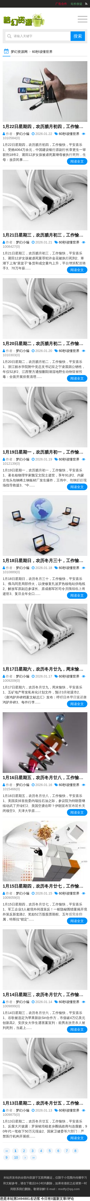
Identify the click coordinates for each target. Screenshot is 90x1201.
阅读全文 (77, 161)
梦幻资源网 (19, 52)
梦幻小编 (22, 134)
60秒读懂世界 (42, 52)
